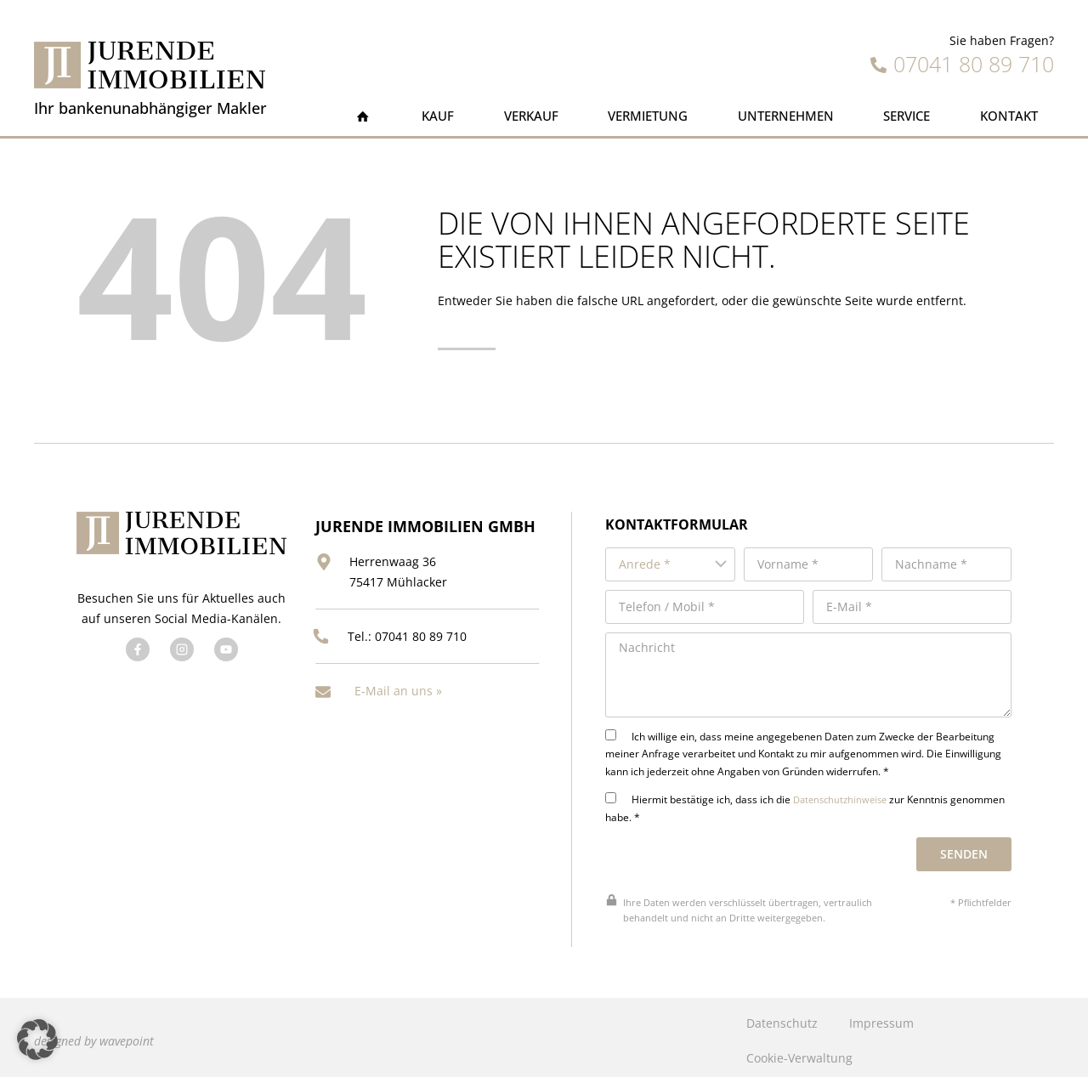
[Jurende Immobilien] (149, 65)
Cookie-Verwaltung (799, 1051)
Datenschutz (782, 1016)
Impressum (881, 1016)
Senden (965, 847)
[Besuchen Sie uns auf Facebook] (136, 667)
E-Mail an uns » (398, 685)
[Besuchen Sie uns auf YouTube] (224, 667)
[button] (37, 1039)
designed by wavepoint (94, 1033)
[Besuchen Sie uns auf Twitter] (180, 667)
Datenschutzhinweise (837, 792)
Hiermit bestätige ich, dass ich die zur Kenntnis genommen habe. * (805, 800)
